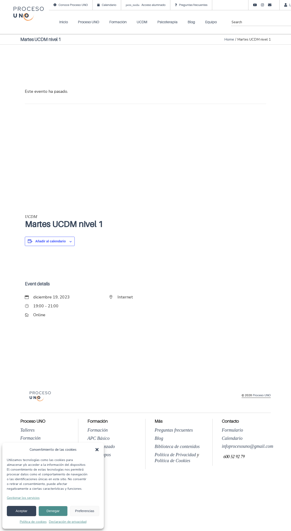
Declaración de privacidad (68, 522)
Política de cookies (33, 522)
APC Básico (98, 438)
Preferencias (84, 511)
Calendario (232, 438)
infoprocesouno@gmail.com (247, 446)
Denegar (53, 511)
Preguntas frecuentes (174, 430)
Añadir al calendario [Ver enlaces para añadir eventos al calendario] (50, 241)
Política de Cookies (172, 460)
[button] (97, 449)
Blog (159, 438)
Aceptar (21, 511)
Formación (30, 437)
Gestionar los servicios (23, 498)
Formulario (232, 430)
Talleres (27, 430)
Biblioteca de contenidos (177, 446)
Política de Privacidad (175, 454)
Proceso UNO (262, 395)
